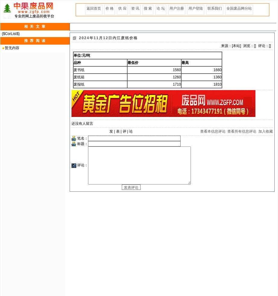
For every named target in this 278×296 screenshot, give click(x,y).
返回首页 (94, 8)
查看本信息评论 (213, 131)
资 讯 (135, 8)
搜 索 (148, 8)
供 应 (122, 8)
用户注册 (176, 8)
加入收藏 (265, 131)
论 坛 (160, 8)
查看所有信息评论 (241, 131)
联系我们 (214, 8)
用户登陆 (195, 8)
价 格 (110, 8)
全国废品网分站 (239, 8)
